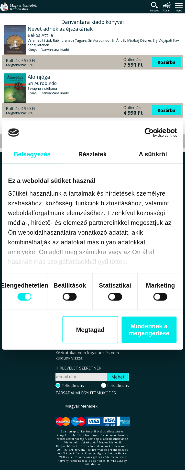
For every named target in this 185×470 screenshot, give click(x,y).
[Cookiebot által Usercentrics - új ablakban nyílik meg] (155, 132)
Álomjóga (39, 76)
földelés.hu (92, 464)
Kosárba (166, 62)
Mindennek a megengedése (149, 330)
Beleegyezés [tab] (32, 153)
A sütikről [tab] (153, 153)
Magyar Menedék (81, 406)
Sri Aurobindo (42, 83)
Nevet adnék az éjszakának (60, 28)
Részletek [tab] (92, 153)
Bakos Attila (40, 35)
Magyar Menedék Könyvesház (18, 9)
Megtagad (90, 329)
